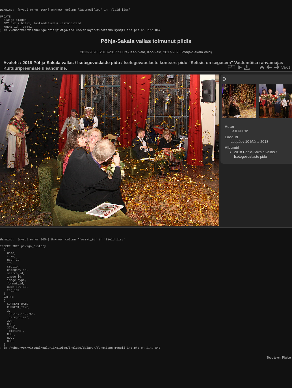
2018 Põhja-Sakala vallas (48, 68)
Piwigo (286, 383)
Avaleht (11, 68)
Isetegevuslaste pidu (98, 68)
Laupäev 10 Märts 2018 (249, 147)
